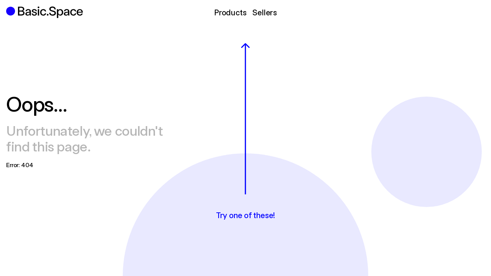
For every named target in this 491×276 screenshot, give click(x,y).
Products (230, 12)
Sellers (264, 12)
